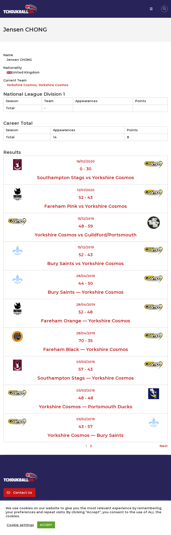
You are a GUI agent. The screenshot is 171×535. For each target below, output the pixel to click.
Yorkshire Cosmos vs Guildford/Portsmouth (85, 235)
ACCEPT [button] (46, 525)
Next (164, 446)
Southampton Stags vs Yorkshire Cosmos (85, 177)
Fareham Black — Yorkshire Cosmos (85, 349)
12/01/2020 (85, 190)
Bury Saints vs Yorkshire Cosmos (85, 263)
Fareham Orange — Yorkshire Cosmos (85, 320)
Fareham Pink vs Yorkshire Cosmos (85, 206)
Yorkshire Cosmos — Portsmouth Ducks (85, 406)
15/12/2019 (85, 219)
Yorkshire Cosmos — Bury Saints (86, 435)
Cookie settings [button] (20, 525)
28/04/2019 (85, 276)
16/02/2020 (85, 161)
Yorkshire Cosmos (22, 85)
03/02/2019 (85, 419)
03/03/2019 (85, 362)
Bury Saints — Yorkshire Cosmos (86, 292)
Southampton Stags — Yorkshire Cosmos (85, 378)
